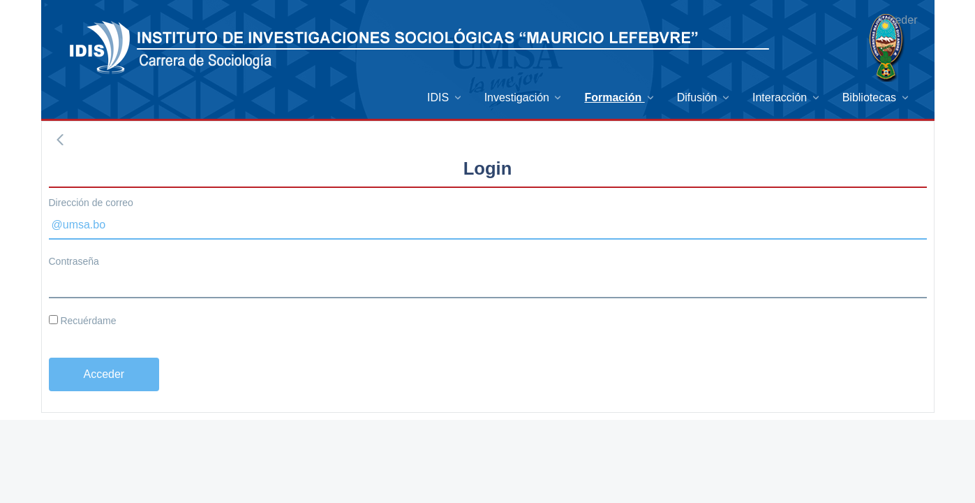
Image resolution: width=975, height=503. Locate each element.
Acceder (897, 20)
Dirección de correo (91, 202)
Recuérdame (83, 320)
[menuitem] (445, 97)
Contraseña (74, 261)
